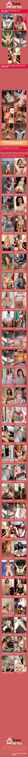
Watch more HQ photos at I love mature (14, 142)
